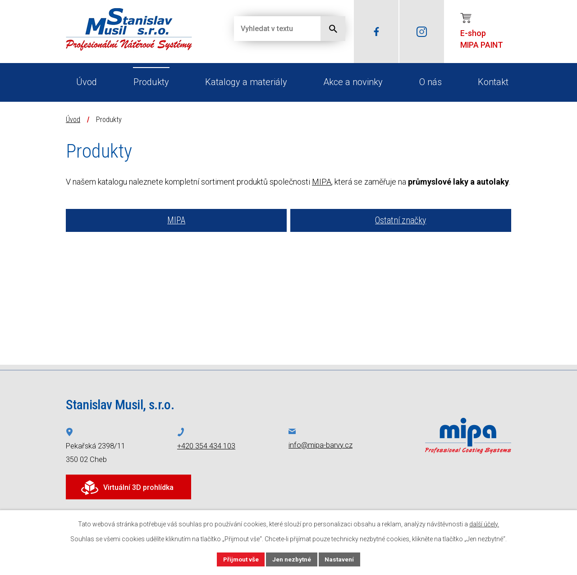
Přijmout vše (240, 558)
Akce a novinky (353, 82)
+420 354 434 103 (206, 446)
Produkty (151, 82)
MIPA (321, 181)
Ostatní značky (400, 220)
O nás (430, 82)
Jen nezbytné (292, 558)
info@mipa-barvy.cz (320, 445)
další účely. (484, 523)
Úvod (86, 82)
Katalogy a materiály (246, 82)
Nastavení (341, 558)
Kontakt (493, 82)
